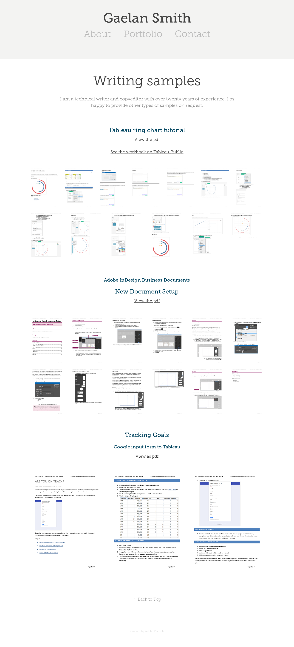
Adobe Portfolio (155, 631)
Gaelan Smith (147, 18)
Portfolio (143, 34)
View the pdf (147, 139)
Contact (192, 34)
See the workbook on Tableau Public (146, 152)
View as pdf (147, 456)
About (97, 34)
